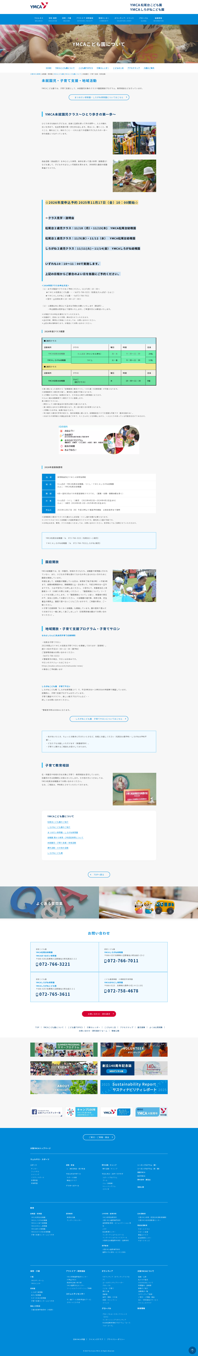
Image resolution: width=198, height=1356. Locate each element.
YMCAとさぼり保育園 (39, 1223)
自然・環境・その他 (110, 1297)
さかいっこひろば (73, 1302)
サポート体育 (72, 1177)
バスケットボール (37, 1177)
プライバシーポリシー (116, 1339)
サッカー (34, 1168)
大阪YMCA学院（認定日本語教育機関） (152, 1217)
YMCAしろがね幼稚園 (39, 1220)
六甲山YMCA (71, 1280)
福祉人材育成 (35, 1306)
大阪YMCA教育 (35, 74)
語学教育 (69, 1213)
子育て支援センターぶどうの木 (42, 1234)
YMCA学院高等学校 (110, 1217)
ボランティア (107, 1271)
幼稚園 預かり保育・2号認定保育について (65, 837)
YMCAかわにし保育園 (39, 1226)
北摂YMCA (141, 1176)
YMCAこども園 (59, 74)
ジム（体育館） (108, 1183)
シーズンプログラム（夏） (147, 1165)
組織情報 (158, 19)
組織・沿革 (142, 1277)
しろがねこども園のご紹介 (58, 827)
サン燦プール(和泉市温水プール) (79, 1299)
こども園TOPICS (86, 68)
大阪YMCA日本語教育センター (149, 1220)
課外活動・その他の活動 (57, 847)
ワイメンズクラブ (144, 1303)
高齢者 (105, 1294)
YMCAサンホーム (37, 1280)
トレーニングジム (109, 1186)
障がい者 (106, 1291)
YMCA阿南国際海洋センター (77, 1277)
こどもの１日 (118, 68)
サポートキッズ (144, 1240)
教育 (32, 1208)
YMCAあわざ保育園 (38, 1229)
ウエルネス (38, 19)
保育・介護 (66, 19)
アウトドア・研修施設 (75, 1271)
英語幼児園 (71, 1217)
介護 (32, 1277)
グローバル (143, 19)
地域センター (104, 19)
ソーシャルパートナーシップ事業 (79, 1288)
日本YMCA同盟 (79, 1339)
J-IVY (105, 1229)
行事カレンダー (103, 68)
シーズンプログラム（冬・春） (148, 1168)
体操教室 (34, 1183)
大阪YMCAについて (145, 1271)
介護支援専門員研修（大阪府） (42, 1310)
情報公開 (140, 1187)
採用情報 (141, 1308)
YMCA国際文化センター (75, 1285)
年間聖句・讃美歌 (144, 1285)
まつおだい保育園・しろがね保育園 (62, 832)
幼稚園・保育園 (36, 1213)
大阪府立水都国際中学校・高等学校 (116, 1240)
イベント (106, 1303)
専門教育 (105, 1246)
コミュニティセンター (75, 1294)
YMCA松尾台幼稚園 (38, 1217)
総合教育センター (109, 1232)
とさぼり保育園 (37, 1292)
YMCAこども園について (65, 68)
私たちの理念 (143, 1280)
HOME (49, 68)
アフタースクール (72, 1185)
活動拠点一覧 (143, 1291)
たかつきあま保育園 (38, 1298)
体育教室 (34, 1180)
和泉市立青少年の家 (74, 1282)
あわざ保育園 (36, 1295)
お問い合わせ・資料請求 (99, 1014)
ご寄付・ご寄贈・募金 (99, 1137)
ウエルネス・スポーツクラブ (112, 1174)
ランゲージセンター (74, 1220)
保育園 (32, 1288)
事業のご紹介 (143, 1288)
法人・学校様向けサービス (148, 1300)
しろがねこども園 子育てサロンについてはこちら (99, 718)
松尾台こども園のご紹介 (57, 822)
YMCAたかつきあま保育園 (40, 1232)
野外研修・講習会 (144, 1179)
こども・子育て (108, 1288)
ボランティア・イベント (124, 19)
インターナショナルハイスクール (115, 1237)
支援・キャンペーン (110, 1300)
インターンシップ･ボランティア (114, 1320)
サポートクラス (144, 1229)
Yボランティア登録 (145, 1294)
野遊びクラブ (72, 1180)
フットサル (35, 1171)
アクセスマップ (134, 68)
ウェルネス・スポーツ (39, 1159)
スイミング (35, 1174)
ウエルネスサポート (73, 1174)
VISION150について (145, 1282)
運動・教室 (70, 1165)
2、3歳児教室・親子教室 (76, 1168)
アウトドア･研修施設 (84, 19)
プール (105, 1180)
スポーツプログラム (110, 1177)
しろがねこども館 (55, 853)
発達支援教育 (142, 1225)
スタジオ (106, 1189)
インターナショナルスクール (113, 1234)
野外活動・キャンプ (109, 1165)
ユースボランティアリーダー (113, 1282)
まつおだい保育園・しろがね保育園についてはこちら (99, 97)
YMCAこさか (35, 1283)
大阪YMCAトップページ (40, 1148)
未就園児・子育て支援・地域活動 (61, 842)
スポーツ (33, 1165)
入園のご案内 (149, 68)
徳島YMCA (141, 1172)
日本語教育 (141, 1213)
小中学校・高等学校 (109, 1213)
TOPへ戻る (99, 874)
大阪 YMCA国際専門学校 (112, 1220)
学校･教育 (53, 19)
